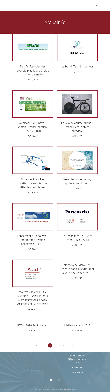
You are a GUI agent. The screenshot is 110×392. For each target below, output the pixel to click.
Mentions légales (70, 390)
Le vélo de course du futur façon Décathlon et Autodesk (77, 127)
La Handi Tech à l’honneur (77, 66)
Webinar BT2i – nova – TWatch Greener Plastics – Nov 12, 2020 (32, 127)
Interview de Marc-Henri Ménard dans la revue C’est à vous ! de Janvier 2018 (77, 269)
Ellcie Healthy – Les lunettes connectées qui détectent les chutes (32, 183)
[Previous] (14, 345)
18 (73, 345)
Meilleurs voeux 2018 (77, 325)
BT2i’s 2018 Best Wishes (32, 325)
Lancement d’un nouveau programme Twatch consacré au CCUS (32, 240)
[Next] (95, 345)
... (68, 345)
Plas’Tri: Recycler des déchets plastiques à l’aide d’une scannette (33, 70)
